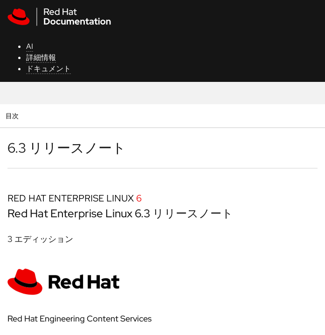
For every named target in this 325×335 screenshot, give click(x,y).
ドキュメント (48, 69)
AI (29, 46)
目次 (13, 115)
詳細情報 (41, 57)
